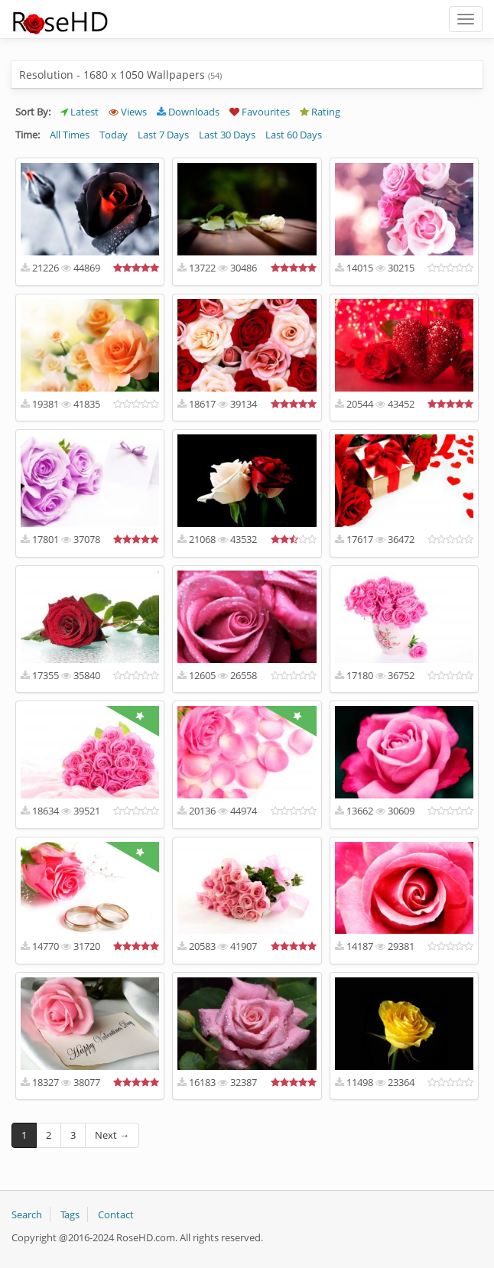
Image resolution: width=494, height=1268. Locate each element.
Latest (79, 112)
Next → (112, 1135)
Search (26, 1214)
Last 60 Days (293, 134)
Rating (320, 112)
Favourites (259, 112)
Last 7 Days (163, 134)
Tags (70, 1214)
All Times (69, 134)
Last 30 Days (227, 134)
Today (113, 134)
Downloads (188, 112)
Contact (116, 1214)
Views (128, 112)
